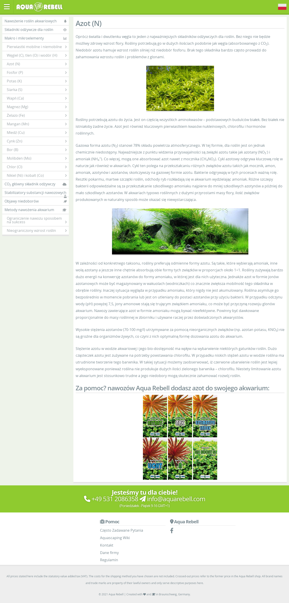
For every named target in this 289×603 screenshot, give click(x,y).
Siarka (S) (37, 89)
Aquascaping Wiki (115, 537)
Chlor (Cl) (37, 166)
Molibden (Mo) (37, 158)
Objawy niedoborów (36, 201)
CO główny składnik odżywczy (36, 184)
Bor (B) (37, 149)
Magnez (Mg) (37, 106)
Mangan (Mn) (37, 123)
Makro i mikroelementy (36, 38)
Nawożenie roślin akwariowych (36, 21)
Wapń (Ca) (37, 98)
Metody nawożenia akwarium (36, 209)
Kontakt (106, 545)
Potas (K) (37, 81)
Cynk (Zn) (37, 141)
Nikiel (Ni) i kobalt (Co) (37, 175)
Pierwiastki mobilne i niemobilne (37, 46)
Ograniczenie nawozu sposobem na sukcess (37, 220)
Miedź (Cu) (37, 132)
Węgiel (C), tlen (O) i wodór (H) (37, 55)
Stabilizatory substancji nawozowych (36, 193)
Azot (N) (37, 63)
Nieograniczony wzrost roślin (37, 230)
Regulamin (109, 559)
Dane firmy (109, 552)
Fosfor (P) (37, 72)
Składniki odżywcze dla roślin (36, 29)
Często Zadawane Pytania (121, 530)
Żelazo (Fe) (37, 115)
